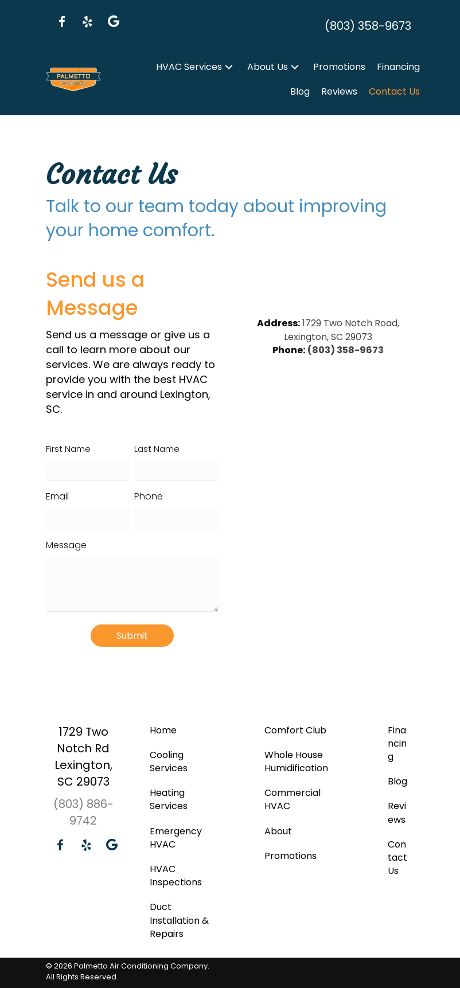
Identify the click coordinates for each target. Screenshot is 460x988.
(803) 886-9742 (83, 811)
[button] (62, 21)
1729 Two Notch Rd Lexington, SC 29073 (83, 756)
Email (57, 495)
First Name (68, 449)
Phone (148, 495)
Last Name (157, 449)
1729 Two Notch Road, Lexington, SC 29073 (341, 330)
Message (66, 545)
